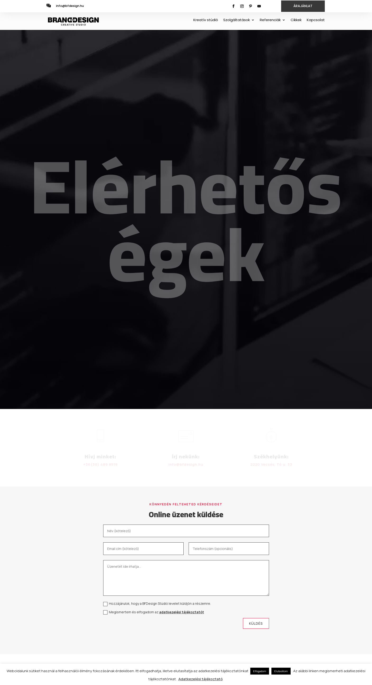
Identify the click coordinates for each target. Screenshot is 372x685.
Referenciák (270, 20)
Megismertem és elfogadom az (153, 612)
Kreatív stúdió (205, 20)
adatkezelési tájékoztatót (181, 612)
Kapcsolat (316, 20)
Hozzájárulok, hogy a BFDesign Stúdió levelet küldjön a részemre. (157, 603)
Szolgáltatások (236, 20)
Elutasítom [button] (281, 671)
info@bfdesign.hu (70, 6)
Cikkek (296, 20)
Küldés (256, 623)
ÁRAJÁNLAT (302, 6)
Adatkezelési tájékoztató (200, 678)
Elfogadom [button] (259, 671)
